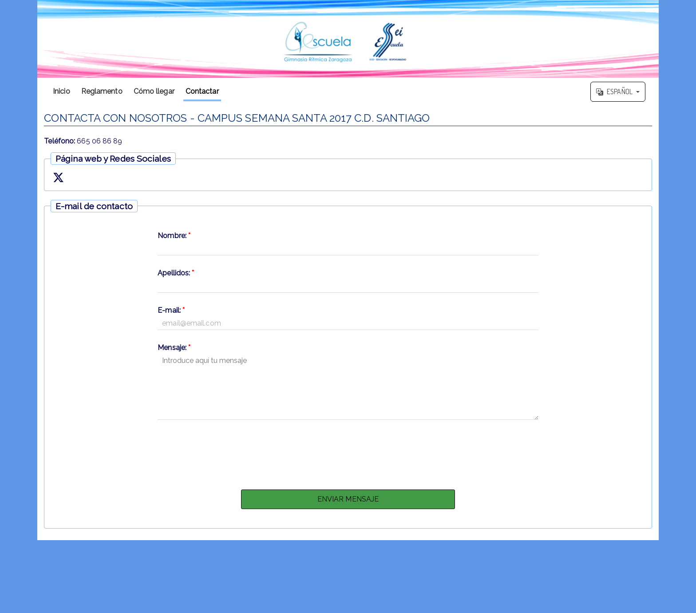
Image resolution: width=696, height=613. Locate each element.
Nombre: (174, 235)
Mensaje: (174, 347)
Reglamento (102, 91)
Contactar (202, 91)
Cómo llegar (154, 91)
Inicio (61, 91)
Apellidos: (176, 273)
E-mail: (171, 310)
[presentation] (348, 452)
